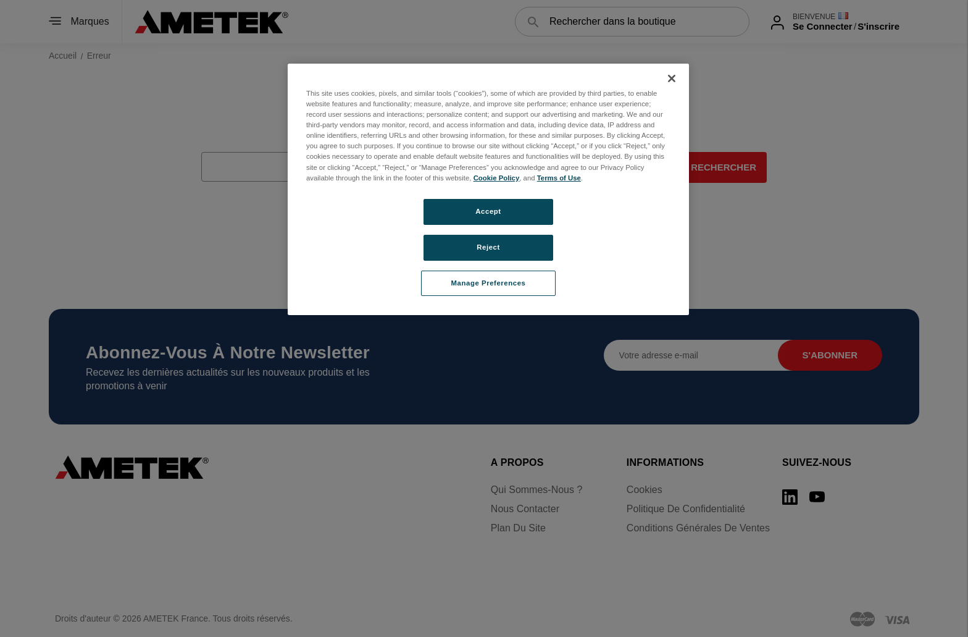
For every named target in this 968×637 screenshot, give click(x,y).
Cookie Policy (497, 178)
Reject (488, 247)
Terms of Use (559, 178)
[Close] (671, 78)
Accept (488, 211)
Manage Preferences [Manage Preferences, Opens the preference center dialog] (488, 283)
